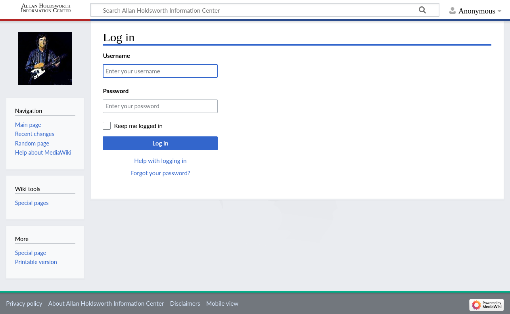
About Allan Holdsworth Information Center (106, 303)
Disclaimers (185, 303)
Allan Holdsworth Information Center (46, 8)
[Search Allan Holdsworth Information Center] (265, 10)
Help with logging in (160, 160)
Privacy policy (24, 303)
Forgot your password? (160, 172)
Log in (160, 143)
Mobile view (222, 303)
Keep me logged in (138, 125)
